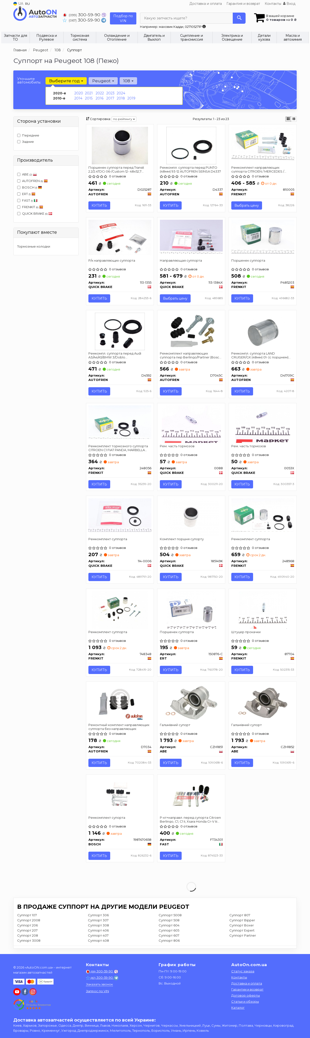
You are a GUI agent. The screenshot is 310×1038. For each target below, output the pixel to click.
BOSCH (32, 187)
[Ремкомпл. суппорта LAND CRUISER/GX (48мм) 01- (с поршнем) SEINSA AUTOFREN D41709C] (263, 331)
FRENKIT (30, 207)
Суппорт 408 (98, 941)
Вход (289, 3)
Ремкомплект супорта (107, 818)
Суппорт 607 (169, 936)
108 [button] (128, 80)
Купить (99, 205)
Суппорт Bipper (242, 921)
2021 (89, 93)
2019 (131, 98)
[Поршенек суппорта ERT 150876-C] (191, 610)
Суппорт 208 (27, 936)
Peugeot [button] (103, 80)
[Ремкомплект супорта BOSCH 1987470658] (120, 796)
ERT (26, 194)
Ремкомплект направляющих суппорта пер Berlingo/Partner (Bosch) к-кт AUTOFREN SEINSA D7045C (191, 355)
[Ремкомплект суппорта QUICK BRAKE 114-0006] (120, 515)
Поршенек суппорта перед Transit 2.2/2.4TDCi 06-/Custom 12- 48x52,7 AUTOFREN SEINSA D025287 (116, 169)
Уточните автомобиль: (29, 80)
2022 (100, 93)
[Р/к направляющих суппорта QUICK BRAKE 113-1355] (120, 237)
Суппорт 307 (98, 921)
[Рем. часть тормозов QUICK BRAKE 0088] (191, 424)
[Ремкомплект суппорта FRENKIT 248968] (262, 515)
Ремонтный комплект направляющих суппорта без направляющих (119, 727)
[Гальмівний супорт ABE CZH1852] (263, 703)
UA (18, 3)
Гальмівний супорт (175, 725)
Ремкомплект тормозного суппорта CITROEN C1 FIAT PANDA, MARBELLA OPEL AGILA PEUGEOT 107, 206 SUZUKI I (119, 448)
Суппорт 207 (27, 931)
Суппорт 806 (169, 941)
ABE (27, 174)
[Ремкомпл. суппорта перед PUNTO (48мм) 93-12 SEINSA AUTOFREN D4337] (191, 145)
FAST (27, 200)
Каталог (238, 1007)
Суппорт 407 (98, 936)
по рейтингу (124, 119)
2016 (99, 98)
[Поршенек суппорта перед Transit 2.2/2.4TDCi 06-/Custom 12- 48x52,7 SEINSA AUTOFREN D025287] (120, 145)
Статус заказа (242, 971)
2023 (110, 93)
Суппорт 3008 (28, 941)
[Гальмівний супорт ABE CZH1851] (191, 703)
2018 (121, 98)
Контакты (273, 3)
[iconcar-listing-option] (294, 119)
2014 (78, 98)
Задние (25, 142)
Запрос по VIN (97, 991)
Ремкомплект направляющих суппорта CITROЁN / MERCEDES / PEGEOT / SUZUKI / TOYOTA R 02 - (257, 169)
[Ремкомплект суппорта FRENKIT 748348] (120, 610)
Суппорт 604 (169, 926)
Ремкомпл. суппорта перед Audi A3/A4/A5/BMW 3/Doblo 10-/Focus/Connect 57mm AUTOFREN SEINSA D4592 (118, 355)
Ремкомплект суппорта (108, 539)
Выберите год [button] (66, 80)
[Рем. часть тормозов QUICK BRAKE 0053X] (262, 424)
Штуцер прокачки (246, 632)
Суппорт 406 (98, 931)
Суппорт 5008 (170, 916)
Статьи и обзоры (245, 1001)
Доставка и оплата (205, 3)
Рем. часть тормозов (177, 446)
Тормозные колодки (33, 246)
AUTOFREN (32, 181)
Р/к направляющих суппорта (112, 260)
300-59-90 (82, 14)
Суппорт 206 (27, 926)
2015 (89, 98)
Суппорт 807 (239, 916)
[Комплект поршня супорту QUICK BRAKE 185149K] (191, 517)
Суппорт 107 (27, 916)
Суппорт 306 (98, 916)
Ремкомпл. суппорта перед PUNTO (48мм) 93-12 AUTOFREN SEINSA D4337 (190, 169)
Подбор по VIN (123, 18)
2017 (110, 98)
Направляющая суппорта (181, 260)
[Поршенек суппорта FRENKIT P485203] (262, 236)
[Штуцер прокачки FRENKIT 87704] (263, 610)
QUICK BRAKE (34, 213)
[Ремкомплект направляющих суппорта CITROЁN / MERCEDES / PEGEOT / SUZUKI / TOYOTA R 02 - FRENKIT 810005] (262, 143)
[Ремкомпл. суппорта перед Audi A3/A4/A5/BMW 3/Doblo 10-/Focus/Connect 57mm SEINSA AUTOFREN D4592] (120, 331)
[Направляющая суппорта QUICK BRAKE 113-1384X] (191, 236)
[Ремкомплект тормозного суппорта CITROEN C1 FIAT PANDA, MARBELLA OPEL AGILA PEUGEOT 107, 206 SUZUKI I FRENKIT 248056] (120, 422)
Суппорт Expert (242, 931)
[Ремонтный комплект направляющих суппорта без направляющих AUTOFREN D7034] (120, 703)
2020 (78, 93)
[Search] (239, 18)
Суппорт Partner (242, 936)
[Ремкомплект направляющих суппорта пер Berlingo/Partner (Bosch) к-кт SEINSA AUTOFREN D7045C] (191, 331)
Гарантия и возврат (243, 3)
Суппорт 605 (169, 931)
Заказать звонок (99, 984)
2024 (121, 93)
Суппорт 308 (98, 926)
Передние (28, 135)
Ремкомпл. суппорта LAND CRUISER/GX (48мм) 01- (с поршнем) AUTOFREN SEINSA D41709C (259, 355)
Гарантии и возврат (247, 989)
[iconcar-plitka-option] (288, 119)
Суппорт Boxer (241, 926)
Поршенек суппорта (248, 260)
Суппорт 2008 (28, 921)
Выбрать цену (246, 205)
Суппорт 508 (169, 921)
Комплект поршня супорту (182, 539)
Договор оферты (245, 995)
